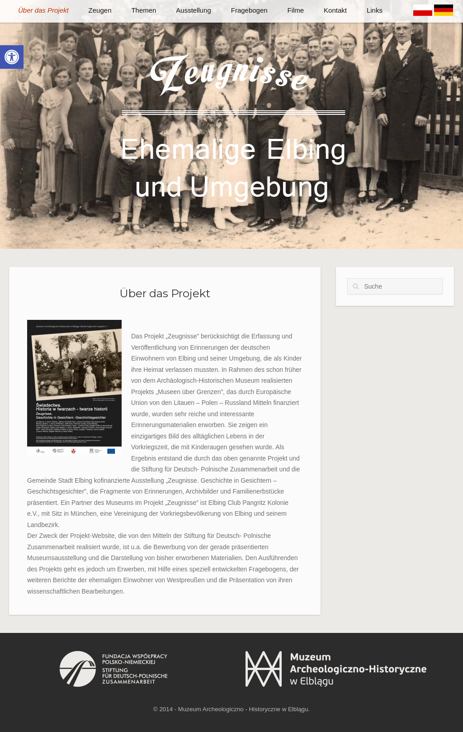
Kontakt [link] (335, 10)
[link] (12, 57)
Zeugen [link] (100, 10)
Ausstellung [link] (193, 10)
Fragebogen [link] (249, 10)
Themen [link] (143, 10)
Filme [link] (296, 10)
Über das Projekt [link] (43, 10)
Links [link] (375, 10)
